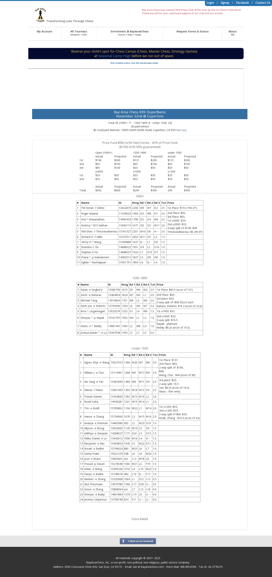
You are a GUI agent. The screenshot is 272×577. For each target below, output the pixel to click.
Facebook (242, 3)
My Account (44, 31)
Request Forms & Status (193, 31)
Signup (224, 3)
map (182, 130)
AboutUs (233, 33)
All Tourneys (78, 33)
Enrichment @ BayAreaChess (129, 33)
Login (210, 3)
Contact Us (262, 3)
